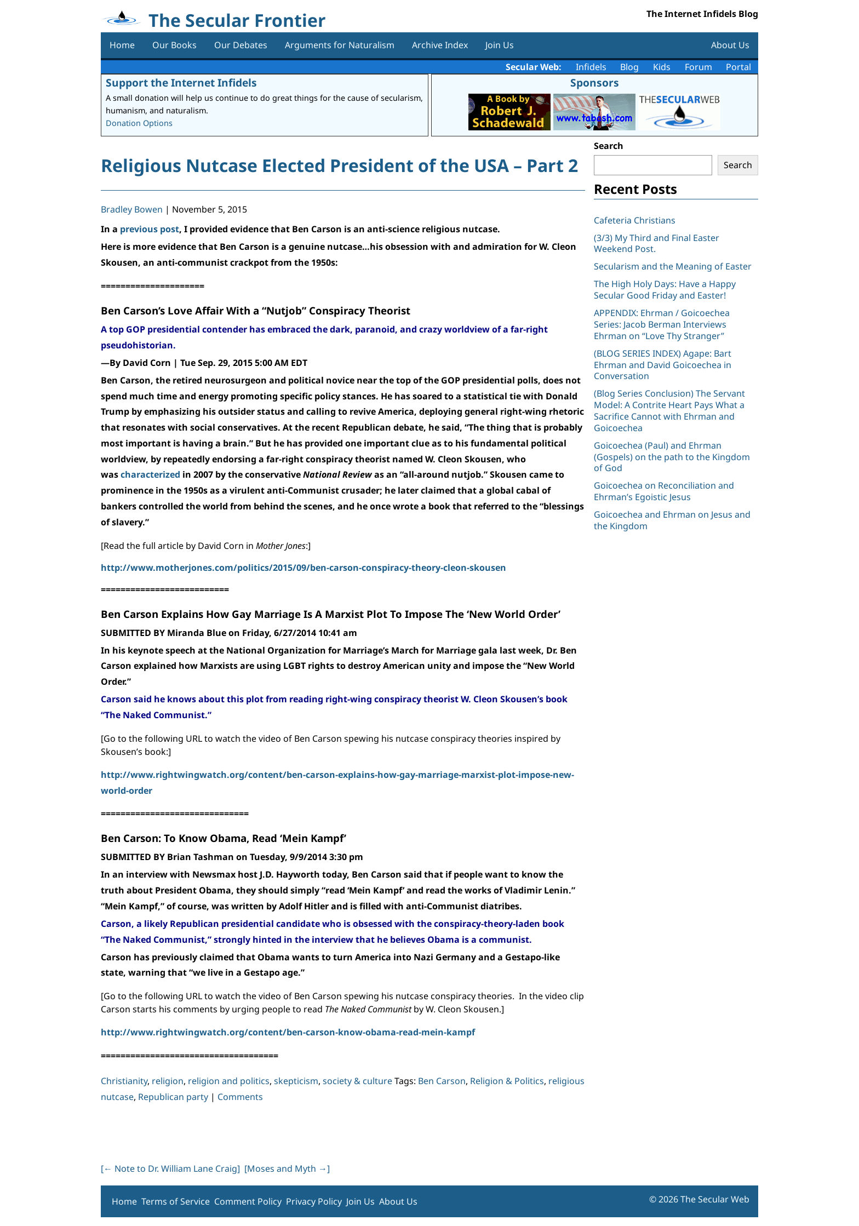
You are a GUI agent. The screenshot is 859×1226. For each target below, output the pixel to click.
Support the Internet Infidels (181, 82)
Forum (698, 67)
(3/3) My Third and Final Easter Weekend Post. (656, 243)
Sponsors (594, 82)
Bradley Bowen (132, 209)
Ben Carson (442, 1081)
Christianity (124, 1081)
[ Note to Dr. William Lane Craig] (170, 1168)
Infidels (591, 67)
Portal (738, 67)
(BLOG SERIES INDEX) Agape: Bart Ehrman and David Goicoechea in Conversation (662, 364)
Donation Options (139, 123)
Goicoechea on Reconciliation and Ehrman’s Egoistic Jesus (664, 491)
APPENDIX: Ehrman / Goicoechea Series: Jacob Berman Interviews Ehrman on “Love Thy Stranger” (662, 324)
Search (608, 146)
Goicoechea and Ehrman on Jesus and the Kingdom (672, 520)
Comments (240, 1097)
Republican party (173, 1097)
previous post (149, 229)
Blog (629, 67)
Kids (662, 67)
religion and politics (229, 1081)
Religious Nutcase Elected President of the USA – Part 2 (339, 165)
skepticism (296, 1081)
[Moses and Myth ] (287, 1168)
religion (168, 1081)
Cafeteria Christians (634, 220)
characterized (150, 474)
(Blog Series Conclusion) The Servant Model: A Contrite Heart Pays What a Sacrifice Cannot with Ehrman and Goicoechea (669, 410)
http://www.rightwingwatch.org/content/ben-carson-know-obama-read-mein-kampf (288, 1032)
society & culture (357, 1081)
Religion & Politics (507, 1081)
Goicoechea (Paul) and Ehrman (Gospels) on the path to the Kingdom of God (672, 456)
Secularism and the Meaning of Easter (673, 266)
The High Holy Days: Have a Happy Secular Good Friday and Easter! (665, 289)
